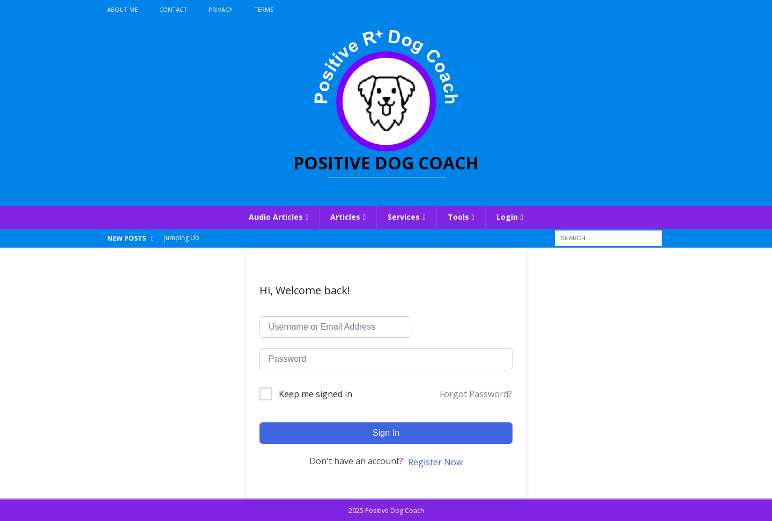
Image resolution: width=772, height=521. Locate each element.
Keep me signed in (315, 394)
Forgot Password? (476, 394)
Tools (458, 217)
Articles (345, 217)
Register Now (435, 462)
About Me (122, 9)
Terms (263, 9)
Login (507, 217)
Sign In (386, 432)
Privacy (221, 9)
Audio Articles (276, 217)
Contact (173, 9)
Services (404, 217)
